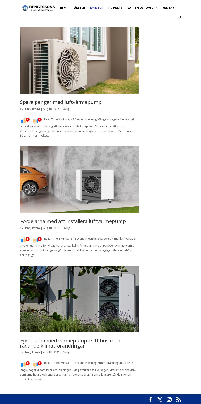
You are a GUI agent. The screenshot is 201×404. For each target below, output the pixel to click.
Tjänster (78, 8)
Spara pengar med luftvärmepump (61, 101)
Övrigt (66, 109)
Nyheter (96, 8)
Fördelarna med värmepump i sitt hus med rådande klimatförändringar (70, 343)
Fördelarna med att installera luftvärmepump (73, 221)
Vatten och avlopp (142, 8)
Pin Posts (115, 8)
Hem (63, 8)
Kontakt (169, 8)
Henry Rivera (32, 109)
